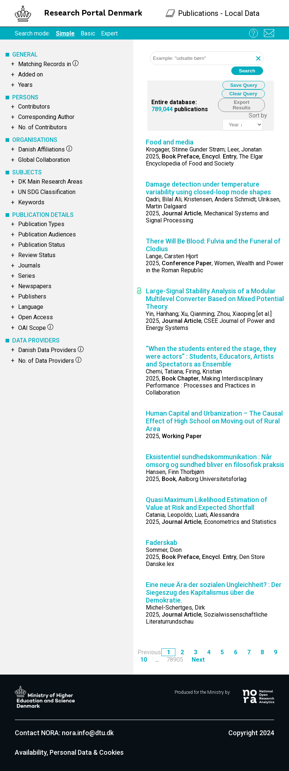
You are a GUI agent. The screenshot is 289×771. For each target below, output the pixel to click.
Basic (88, 33)
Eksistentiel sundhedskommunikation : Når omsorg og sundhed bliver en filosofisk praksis (215, 460)
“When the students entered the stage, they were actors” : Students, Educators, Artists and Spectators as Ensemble (211, 356)
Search (247, 71)
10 (143, 659)
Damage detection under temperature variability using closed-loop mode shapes (208, 188)
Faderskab (161, 542)
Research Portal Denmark (93, 13)
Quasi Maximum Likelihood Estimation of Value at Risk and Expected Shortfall (206, 503)
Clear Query (243, 93)
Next (198, 659)
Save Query (243, 85)
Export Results (242, 104)
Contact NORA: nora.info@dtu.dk (64, 733)
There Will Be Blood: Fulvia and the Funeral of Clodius (213, 245)
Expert (109, 33)
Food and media (170, 142)
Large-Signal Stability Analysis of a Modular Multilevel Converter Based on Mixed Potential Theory (215, 298)
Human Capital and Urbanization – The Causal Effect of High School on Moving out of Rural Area (214, 421)
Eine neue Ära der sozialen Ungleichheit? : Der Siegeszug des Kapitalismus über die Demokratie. (214, 592)
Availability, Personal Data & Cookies (69, 752)
